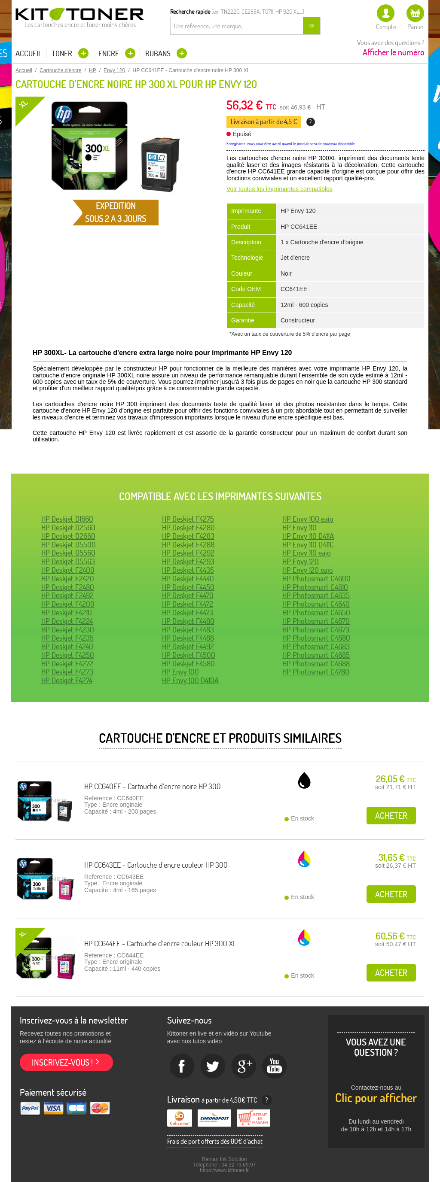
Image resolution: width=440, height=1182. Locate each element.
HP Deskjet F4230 (67, 630)
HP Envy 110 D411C (308, 545)
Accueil (28, 53)
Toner (63, 53)
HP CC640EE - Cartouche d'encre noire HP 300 (152, 786)
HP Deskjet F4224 (67, 621)
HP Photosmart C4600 (316, 578)
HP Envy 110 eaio (306, 553)
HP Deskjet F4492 (188, 646)
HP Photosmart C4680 (316, 638)
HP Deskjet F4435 (188, 570)
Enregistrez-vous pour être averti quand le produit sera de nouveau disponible (290, 143)
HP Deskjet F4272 (67, 663)
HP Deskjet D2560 (68, 527)
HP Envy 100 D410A (190, 680)
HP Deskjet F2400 (68, 570)
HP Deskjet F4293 (188, 561)
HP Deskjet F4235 (67, 638)
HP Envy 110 (299, 527)
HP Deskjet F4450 (188, 587)
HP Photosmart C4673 (315, 630)
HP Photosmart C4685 (316, 655)
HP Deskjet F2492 (67, 595)
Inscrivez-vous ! (62, 1062)
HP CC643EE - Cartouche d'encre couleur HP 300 (156, 865)
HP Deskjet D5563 (68, 561)
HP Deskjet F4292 (188, 553)
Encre (109, 53)
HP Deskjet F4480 (188, 621)
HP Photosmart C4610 (315, 587)
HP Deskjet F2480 (67, 587)
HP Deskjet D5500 (68, 545)
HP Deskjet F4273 (67, 672)
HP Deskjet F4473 (187, 612)
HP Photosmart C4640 (316, 604)
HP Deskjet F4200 (68, 604)
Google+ (244, 1066)
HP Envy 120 (300, 561)
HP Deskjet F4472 (187, 604)
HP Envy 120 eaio (307, 570)
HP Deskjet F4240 (67, 646)
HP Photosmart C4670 (316, 621)
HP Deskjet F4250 (67, 655)
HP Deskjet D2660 (68, 536)
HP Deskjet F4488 (188, 638)
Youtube (275, 1066)
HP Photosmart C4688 (316, 663)
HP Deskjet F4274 (66, 680)
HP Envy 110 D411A (308, 536)
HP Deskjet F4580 (188, 663)
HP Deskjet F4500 (188, 655)
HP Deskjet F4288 (188, 545)
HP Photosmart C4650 (316, 612)
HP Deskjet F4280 (188, 527)
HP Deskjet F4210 (66, 612)
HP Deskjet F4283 (188, 536)
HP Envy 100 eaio (307, 519)
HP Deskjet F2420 (67, 578)
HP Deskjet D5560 (68, 553)
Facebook (182, 1066)
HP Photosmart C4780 (315, 672)
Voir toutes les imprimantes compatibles (279, 188)
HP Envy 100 (180, 672)
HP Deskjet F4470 (188, 595)
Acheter (391, 815)
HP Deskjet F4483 (188, 630)
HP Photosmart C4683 (316, 646)
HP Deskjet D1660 (67, 519)
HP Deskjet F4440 (188, 578)
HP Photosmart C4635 (316, 595)
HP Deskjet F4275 (188, 519)
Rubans (158, 53)
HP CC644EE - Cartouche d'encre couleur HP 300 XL (160, 943)
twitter (213, 1066)
